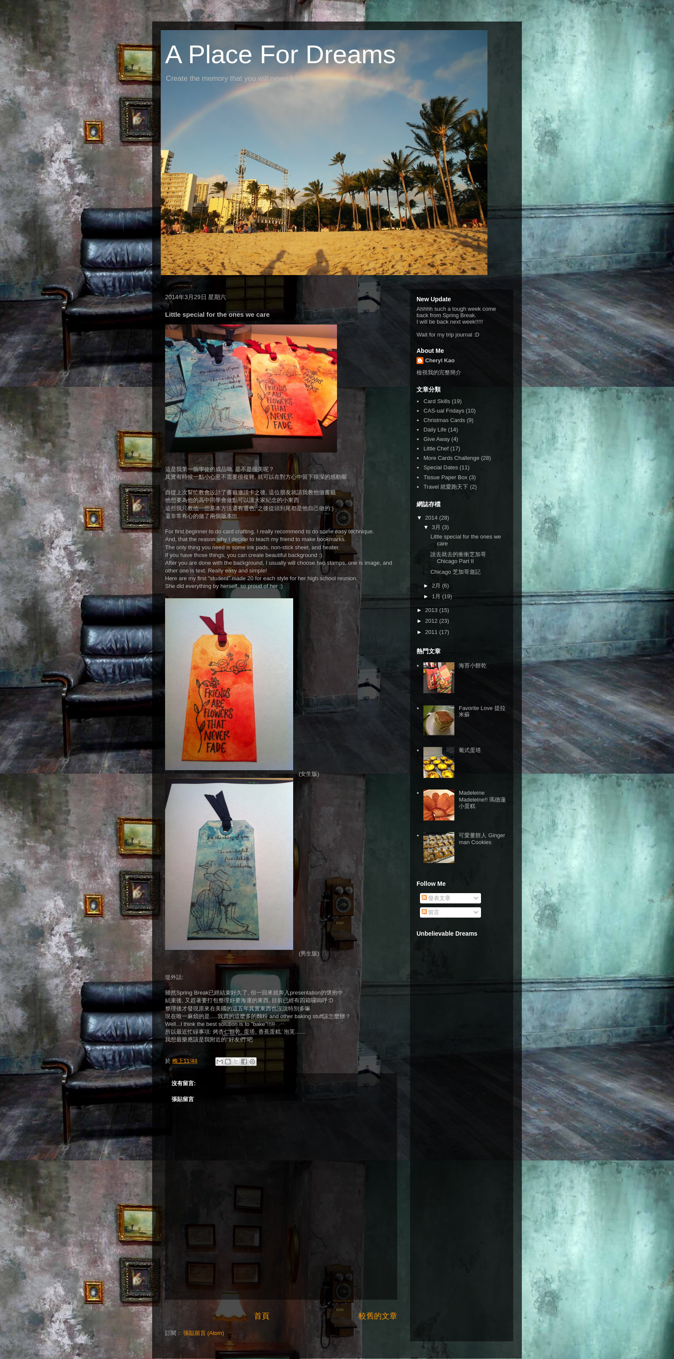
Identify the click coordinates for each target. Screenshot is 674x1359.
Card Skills (436, 401)
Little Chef (436, 448)
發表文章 (436, 898)
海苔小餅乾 (473, 665)
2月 (437, 585)
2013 (432, 610)
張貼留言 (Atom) (204, 1333)
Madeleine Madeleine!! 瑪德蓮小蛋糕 (482, 799)
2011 (432, 632)
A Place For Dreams (280, 54)
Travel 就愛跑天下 (445, 487)
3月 (437, 527)
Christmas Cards (444, 420)
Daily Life (434, 429)
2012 (432, 621)
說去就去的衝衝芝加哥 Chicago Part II (458, 557)
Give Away (436, 439)
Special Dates (440, 467)
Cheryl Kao (440, 360)
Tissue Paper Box (445, 477)
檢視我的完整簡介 (439, 372)
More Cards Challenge (451, 458)
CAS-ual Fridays (443, 410)
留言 (431, 912)
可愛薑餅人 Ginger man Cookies (482, 838)
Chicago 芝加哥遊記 (455, 572)
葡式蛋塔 (470, 750)
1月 (437, 596)
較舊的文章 (377, 1316)
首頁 (262, 1316)
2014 (432, 517)
